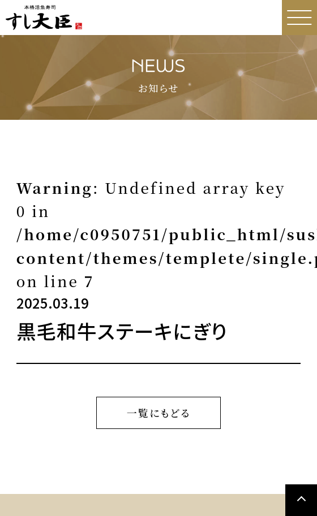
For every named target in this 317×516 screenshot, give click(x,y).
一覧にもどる (159, 412)
